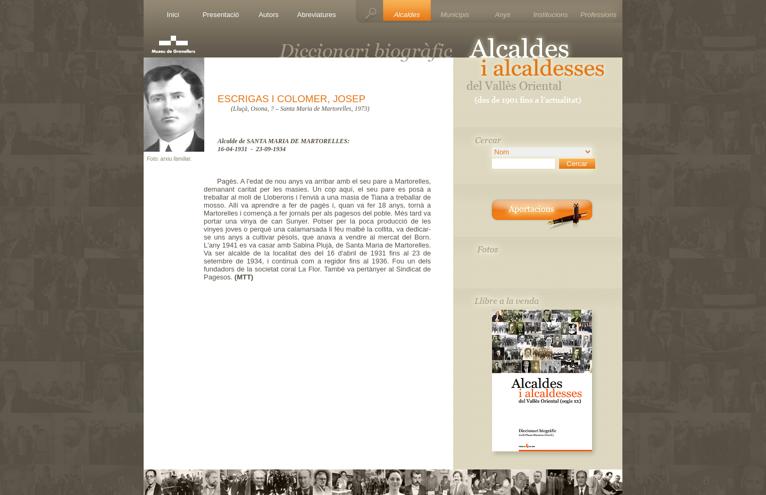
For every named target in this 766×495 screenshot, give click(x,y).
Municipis (454, 15)
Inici (172, 15)
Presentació (221, 15)
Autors (269, 15)
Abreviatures (316, 15)
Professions (598, 15)
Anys (503, 15)
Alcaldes (407, 15)
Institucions (550, 15)
